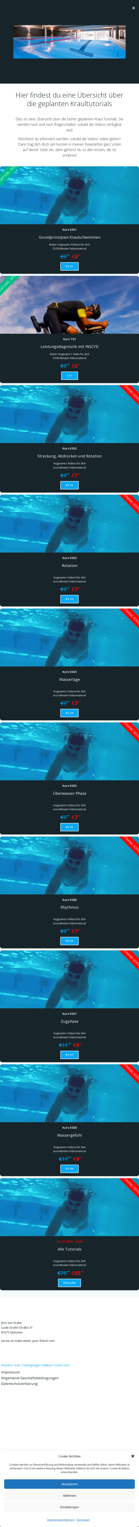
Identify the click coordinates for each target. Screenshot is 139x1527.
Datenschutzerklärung (19, 1383)
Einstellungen (69, 1507)
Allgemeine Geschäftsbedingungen (29, 1377)
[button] (133, 1456)
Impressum (83, 1520)
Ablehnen (69, 1495)
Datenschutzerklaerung (60, 1520)
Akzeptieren (69, 1484)
